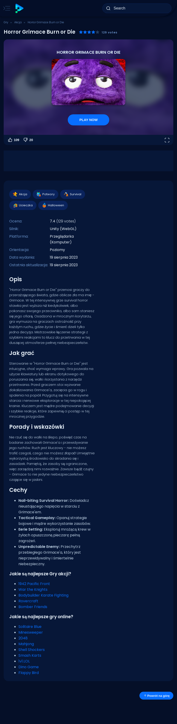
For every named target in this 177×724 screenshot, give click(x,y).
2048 (23, 638)
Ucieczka (22, 205)
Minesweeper (30, 632)
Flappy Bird (28, 672)
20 (28, 140)
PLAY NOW (88, 120)
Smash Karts (29, 655)
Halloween (52, 205)
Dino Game (28, 667)
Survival (72, 194)
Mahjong (26, 644)
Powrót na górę (156, 696)
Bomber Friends (32, 606)
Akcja (18, 22)
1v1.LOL (24, 661)
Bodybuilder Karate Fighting (43, 595)
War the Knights (32, 589)
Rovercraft (28, 601)
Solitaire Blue (29, 626)
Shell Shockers (31, 649)
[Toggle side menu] (6, 8)
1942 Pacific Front (34, 583)
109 (13, 140)
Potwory (45, 194)
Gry (6, 22)
